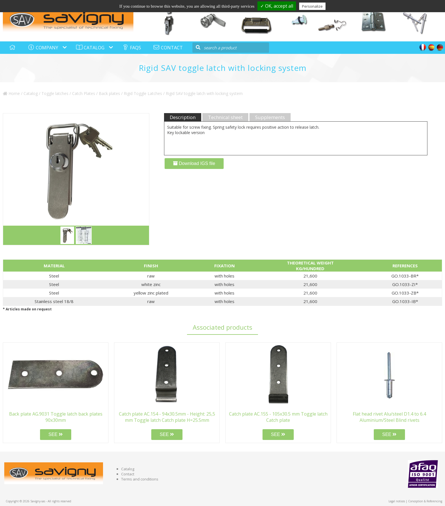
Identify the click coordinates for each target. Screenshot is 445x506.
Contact (127, 474)
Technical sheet (225, 117)
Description (183, 117)
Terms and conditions (139, 479)
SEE (56, 434)
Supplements (270, 117)
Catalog (31, 93)
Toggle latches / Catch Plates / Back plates (80, 93)
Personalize (312, 6)
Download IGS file (194, 163)
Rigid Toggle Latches (143, 93)
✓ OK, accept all (276, 6)
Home (11, 93)
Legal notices (397, 501)
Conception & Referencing (425, 501)
